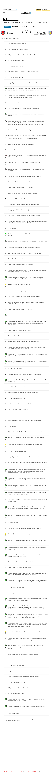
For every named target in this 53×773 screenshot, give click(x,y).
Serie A (35, 22)
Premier (25, 22)
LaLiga (9, 22)
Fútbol (6, 19)
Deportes (5, 22)
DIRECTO (3, 38)
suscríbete (38, 9)
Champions (39, 22)
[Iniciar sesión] (46, 10)
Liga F (22, 22)
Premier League (19, 771)
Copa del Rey (17, 22)
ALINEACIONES (9, 38)
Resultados (6, 771)
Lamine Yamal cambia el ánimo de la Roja (23, 26)
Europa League (45, 22)
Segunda (12, 22)
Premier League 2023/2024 (31, 771)
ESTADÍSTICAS (15, 38)
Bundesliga (30, 22)
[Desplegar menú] (4, 13)
